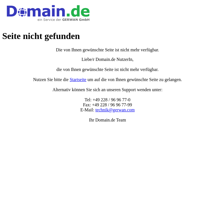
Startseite (78, 79)
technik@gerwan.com (115, 109)
